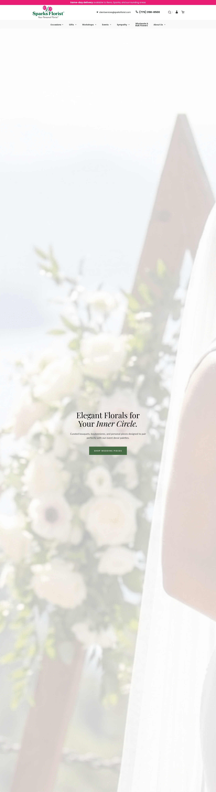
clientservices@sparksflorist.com (113, 12)
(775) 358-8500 (147, 12)
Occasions (55, 24)
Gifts (71, 24)
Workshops (88, 24)
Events (105, 24)
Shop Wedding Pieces (108, 451)
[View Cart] (182, 12)
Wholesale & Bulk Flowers (141, 24)
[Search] (169, 12)
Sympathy (122, 24)
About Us (158, 24)
